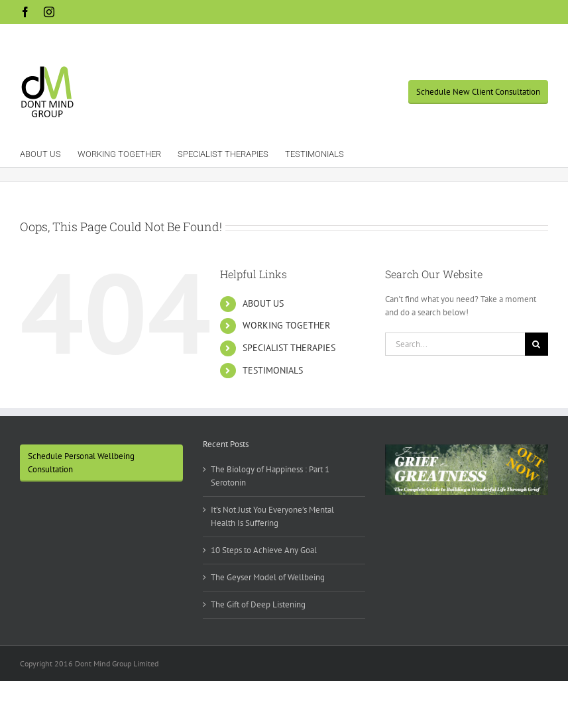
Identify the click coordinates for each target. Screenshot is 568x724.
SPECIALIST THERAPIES (289, 348)
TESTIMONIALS (273, 370)
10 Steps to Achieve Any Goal (264, 550)
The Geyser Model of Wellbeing (268, 577)
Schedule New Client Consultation (478, 91)
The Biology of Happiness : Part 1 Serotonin (270, 476)
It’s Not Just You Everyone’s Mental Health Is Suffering (272, 516)
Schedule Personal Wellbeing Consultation (81, 462)
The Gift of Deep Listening (258, 604)
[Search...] (455, 344)
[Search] (536, 344)
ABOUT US (263, 303)
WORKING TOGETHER (286, 325)
